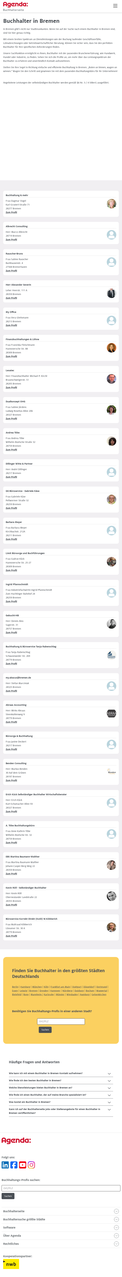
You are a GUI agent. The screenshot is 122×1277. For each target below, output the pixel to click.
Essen (15, 990)
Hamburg (25, 987)
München (37, 987)
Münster (60, 994)
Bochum (90, 990)
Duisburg (79, 990)
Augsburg (85, 994)
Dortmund (101, 987)
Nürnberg (67, 990)
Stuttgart (76, 987)
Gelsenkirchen (99, 994)
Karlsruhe (49, 994)
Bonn (26, 994)
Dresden (44, 990)
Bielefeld (16, 994)
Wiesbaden (72, 994)
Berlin (15, 987)
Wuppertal (101, 990)
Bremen (33, 990)
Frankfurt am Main (60, 987)
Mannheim (36, 994)
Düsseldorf (88, 987)
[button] (115, 5)
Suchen (45, 1029)
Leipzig (23, 990)
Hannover (55, 990)
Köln (46, 987)
